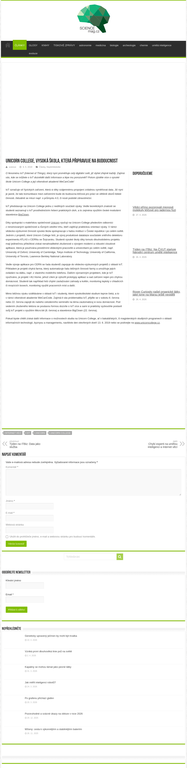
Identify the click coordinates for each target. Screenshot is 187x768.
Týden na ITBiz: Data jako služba (29, 444)
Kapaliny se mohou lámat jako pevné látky (48, 666)
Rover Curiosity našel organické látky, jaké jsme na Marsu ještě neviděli (156, 293)
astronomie (85, 45)
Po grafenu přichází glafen (39, 698)
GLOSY (33, 45)
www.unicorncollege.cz (147, 322)
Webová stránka (15, 524)
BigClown (23, 214)
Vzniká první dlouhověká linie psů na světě (48, 651)
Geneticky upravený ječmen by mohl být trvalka (51, 635)
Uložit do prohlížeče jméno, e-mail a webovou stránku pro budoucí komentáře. (53, 536)
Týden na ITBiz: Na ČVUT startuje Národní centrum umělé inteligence (155, 251)
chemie (144, 45)
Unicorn (55, 222)
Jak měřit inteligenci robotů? (40, 682)
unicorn (40, 433)
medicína (101, 45)
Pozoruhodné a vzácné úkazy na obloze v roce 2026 (54, 713)
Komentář (12, 467)
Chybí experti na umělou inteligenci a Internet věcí (157, 444)
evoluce (33, 53)
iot (28, 433)
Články (42, 167)
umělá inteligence (161, 45)
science (12, 167)
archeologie (129, 45)
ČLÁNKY (20, 45)
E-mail (10, 512)
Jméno (10, 500)
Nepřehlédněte (53, 167)
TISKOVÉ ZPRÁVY (64, 45)
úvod (8, 45)
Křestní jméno (13, 580)
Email (10, 594)
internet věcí (13, 433)
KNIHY (45, 45)
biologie (114, 45)
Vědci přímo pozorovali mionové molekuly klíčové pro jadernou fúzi (154, 208)
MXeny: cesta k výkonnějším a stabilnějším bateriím (53, 729)
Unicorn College (60, 433)
